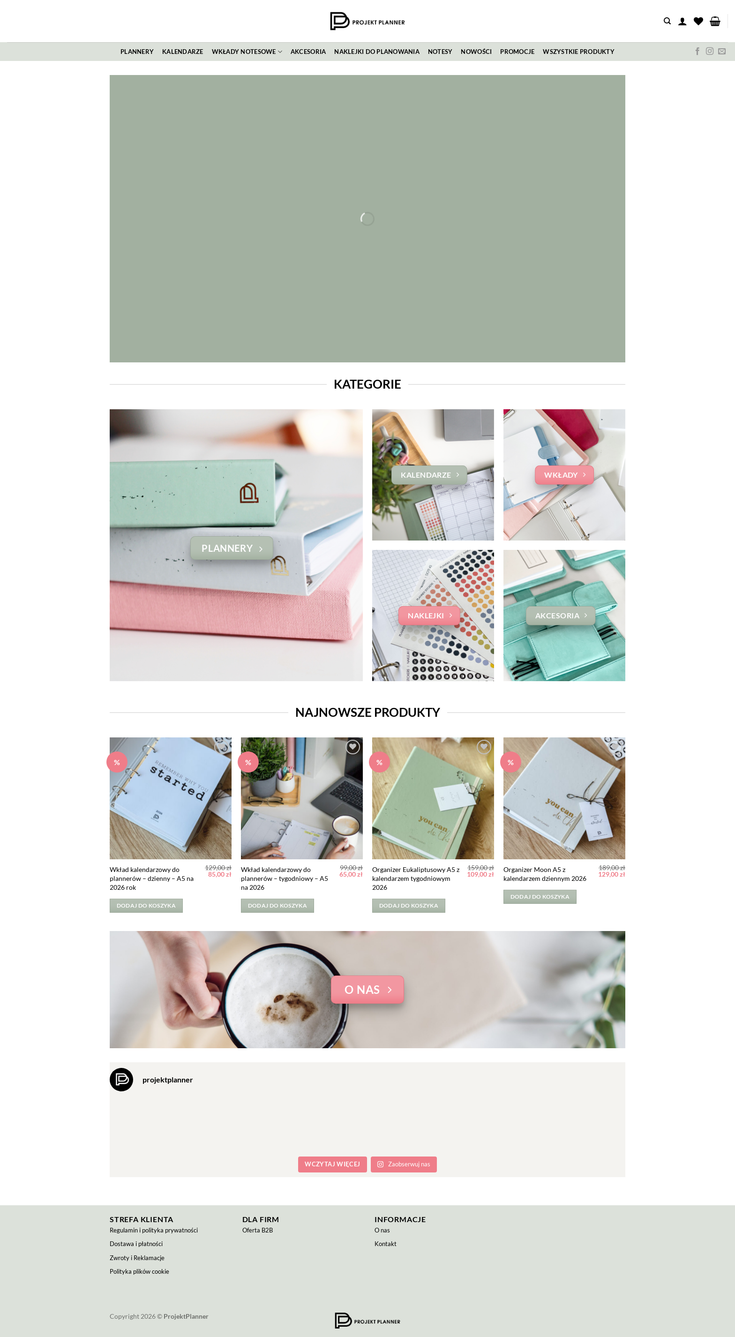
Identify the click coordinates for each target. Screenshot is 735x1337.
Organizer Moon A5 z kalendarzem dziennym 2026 (544, 873)
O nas (382, 1230)
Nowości (476, 51)
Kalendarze (182, 51)
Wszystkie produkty (579, 51)
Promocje (517, 51)
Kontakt (386, 1243)
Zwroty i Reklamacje (137, 1258)
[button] (682, 21)
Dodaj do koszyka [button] (146, 905)
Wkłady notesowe (247, 51)
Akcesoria (308, 51)
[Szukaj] (667, 21)
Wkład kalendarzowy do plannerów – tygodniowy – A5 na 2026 (284, 878)
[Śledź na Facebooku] (697, 51)
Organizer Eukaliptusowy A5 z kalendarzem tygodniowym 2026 (415, 878)
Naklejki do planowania (377, 51)
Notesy (440, 51)
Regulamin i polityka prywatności (154, 1230)
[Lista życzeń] (698, 21)
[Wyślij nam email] (722, 51)
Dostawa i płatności (136, 1243)
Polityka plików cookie (139, 1271)
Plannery (137, 51)
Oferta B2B (257, 1230)
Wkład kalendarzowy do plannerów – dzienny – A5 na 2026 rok (152, 878)
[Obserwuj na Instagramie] (709, 51)
